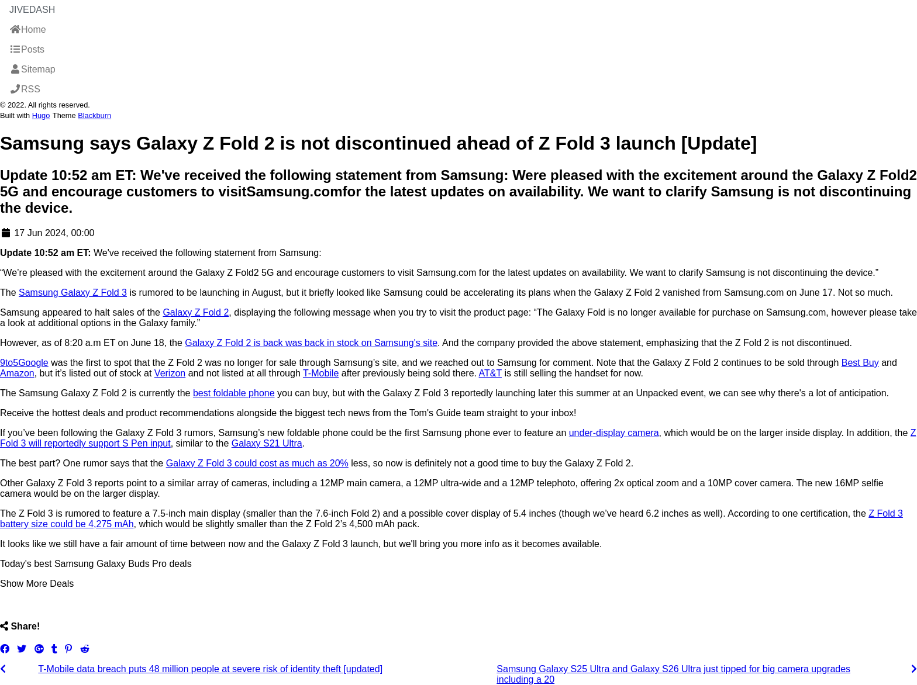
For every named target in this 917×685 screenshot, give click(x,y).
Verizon (169, 373)
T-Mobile (321, 373)
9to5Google (24, 363)
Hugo (41, 115)
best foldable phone (234, 393)
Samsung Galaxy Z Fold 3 (73, 292)
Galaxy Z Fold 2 (196, 312)
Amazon (17, 373)
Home (27, 29)
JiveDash (32, 10)
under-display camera (614, 433)
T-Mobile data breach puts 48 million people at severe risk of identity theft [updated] (210, 669)
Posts (26, 49)
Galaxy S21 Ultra (267, 443)
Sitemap (32, 69)
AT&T (490, 373)
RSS (24, 89)
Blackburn (94, 115)
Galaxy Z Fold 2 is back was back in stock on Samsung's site (311, 343)
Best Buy (860, 363)
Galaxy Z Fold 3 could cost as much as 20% (257, 463)
